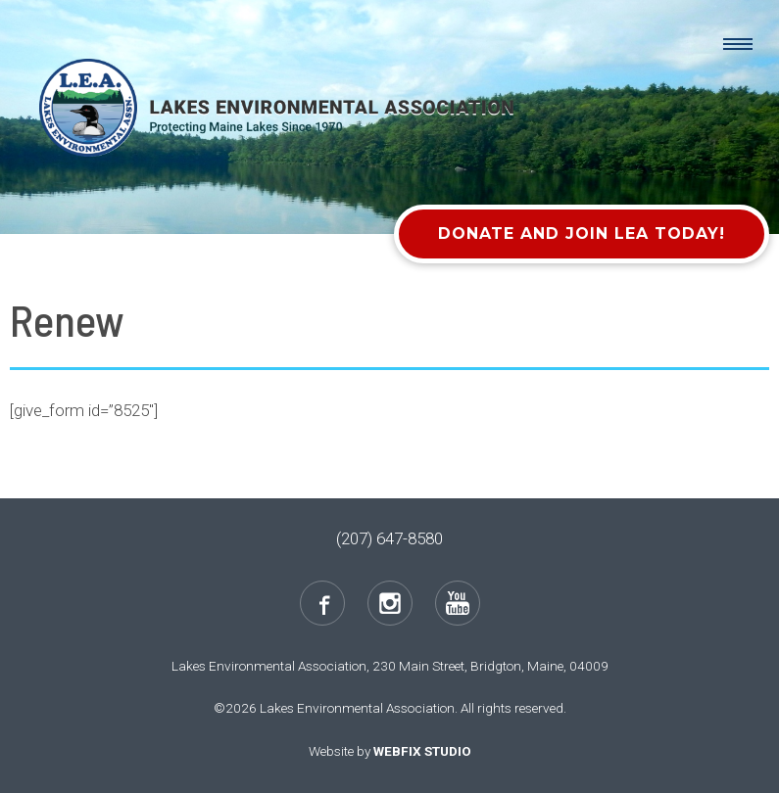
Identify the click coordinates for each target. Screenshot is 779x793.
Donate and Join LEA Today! (581, 233)
